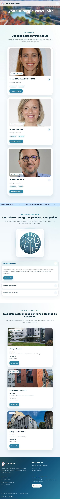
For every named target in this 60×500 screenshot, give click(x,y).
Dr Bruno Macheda (36, 471)
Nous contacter (36, 486)
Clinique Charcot (5, 480)
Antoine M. (11, 497)
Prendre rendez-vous (16, 91)
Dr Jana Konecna (36, 469)
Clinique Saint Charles (7, 485)
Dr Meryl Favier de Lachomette (40, 466)
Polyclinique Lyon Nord (7, 483)
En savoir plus (8, 278)
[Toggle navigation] (57, 3)
